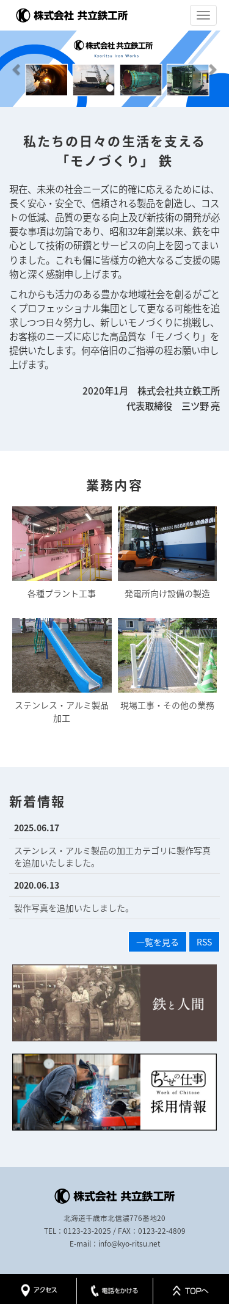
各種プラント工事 (62, 552)
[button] (17, 69)
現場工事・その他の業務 (167, 664)
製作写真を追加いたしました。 (74, 908)
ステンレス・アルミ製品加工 (62, 671)
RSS (204, 942)
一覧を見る (157, 942)
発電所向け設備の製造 (167, 552)
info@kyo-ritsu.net (129, 1243)
